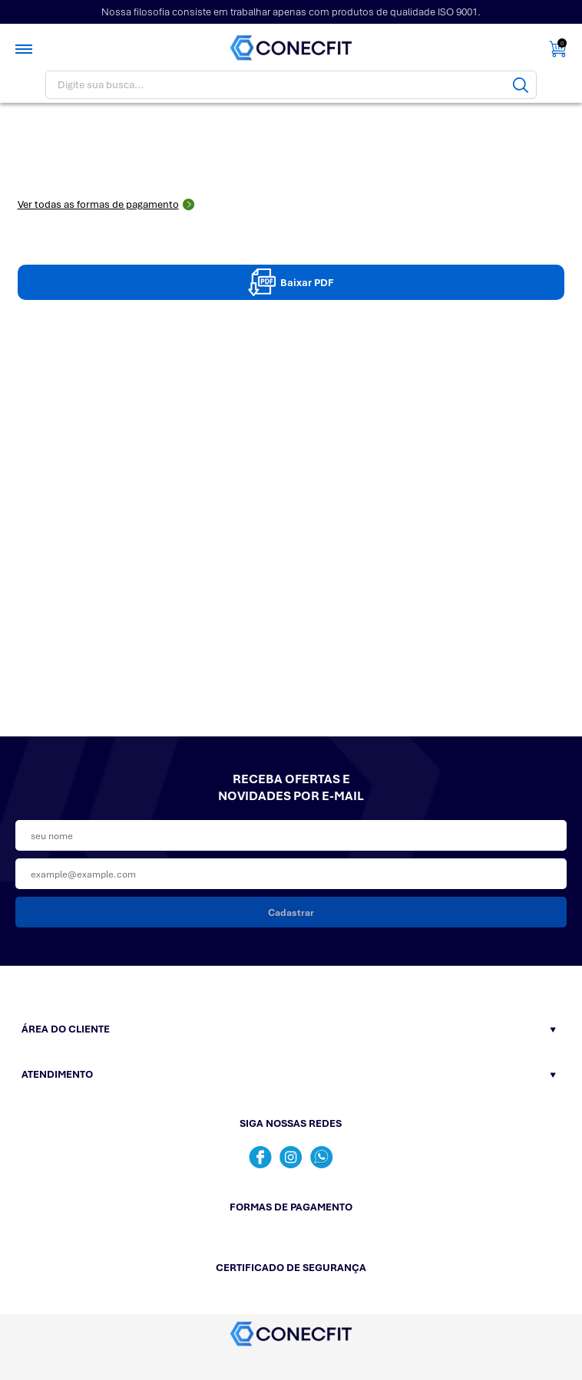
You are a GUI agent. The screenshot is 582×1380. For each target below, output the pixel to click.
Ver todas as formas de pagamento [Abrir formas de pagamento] (106, 204)
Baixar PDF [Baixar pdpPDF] (291, 282)
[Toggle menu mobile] (25, 49)
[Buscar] (520, 84)
